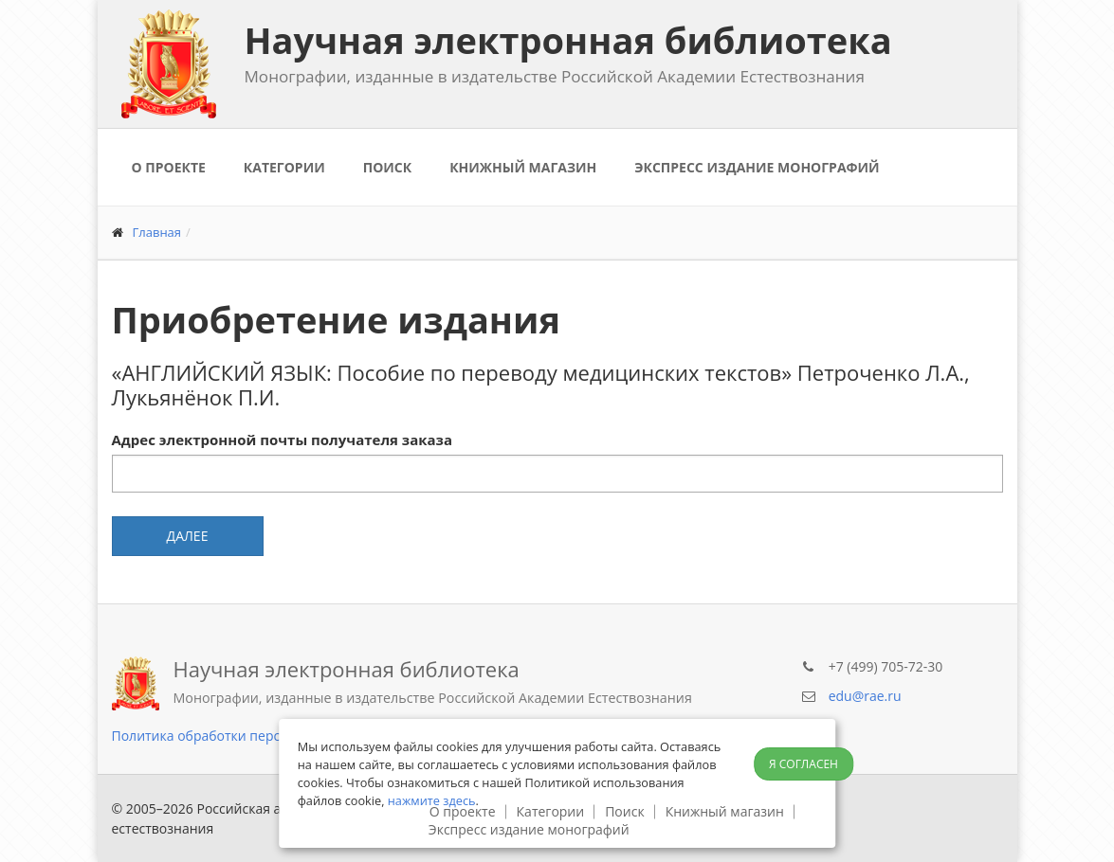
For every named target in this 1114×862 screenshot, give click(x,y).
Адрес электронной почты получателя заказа (282, 439)
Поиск (387, 167)
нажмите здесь (432, 800)
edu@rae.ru (865, 696)
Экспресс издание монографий (756, 167)
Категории (284, 167)
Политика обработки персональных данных (254, 736)
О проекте (169, 167)
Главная (157, 232)
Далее (188, 536)
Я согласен (803, 764)
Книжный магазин (522, 167)
